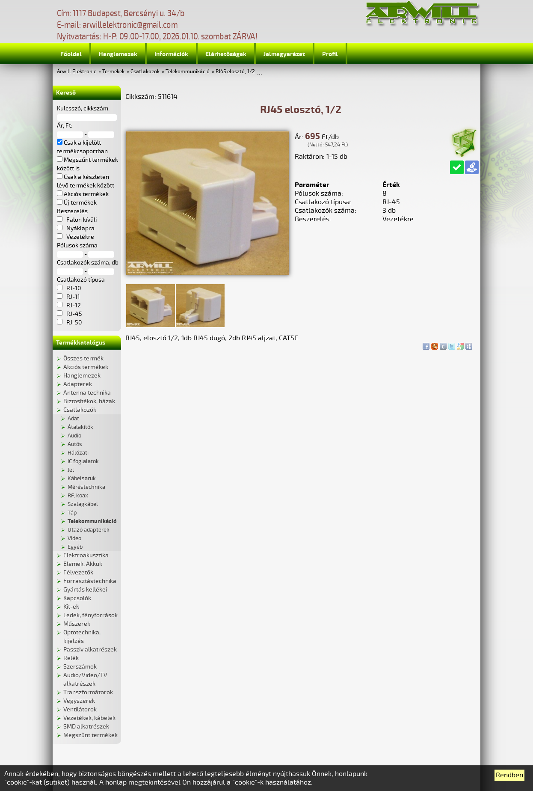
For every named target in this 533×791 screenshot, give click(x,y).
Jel (71, 470)
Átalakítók (80, 427)
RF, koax (78, 495)
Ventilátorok (80, 709)
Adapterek (77, 384)
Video (74, 538)
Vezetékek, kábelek (89, 718)
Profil (330, 54)
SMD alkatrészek (86, 726)
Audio (74, 435)
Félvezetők (78, 572)
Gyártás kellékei (85, 589)
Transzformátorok (88, 692)
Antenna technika (87, 392)
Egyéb (75, 547)
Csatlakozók (145, 71)
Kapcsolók (77, 598)
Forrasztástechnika (89, 581)
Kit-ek (71, 606)
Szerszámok (80, 666)
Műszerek (76, 623)
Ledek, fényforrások (90, 615)
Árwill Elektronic (76, 71)
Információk (171, 54)
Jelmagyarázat (284, 54)
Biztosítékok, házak (89, 401)
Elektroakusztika (86, 555)
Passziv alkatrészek (90, 649)
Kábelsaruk (82, 478)
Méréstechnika (86, 487)
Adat (73, 418)
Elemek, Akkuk (82, 564)
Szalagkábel (83, 504)
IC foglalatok (83, 461)
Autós (75, 444)
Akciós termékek (85, 367)
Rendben (509, 775)
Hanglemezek (118, 54)
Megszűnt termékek (90, 735)
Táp (72, 512)
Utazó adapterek (89, 529)
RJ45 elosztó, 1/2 (235, 71)
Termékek (113, 71)
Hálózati (78, 452)
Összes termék (83, 358)
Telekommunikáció (188, 71)
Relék (71, 658)
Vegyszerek (79, 701)
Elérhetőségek (225, 54)
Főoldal (71, 54)
